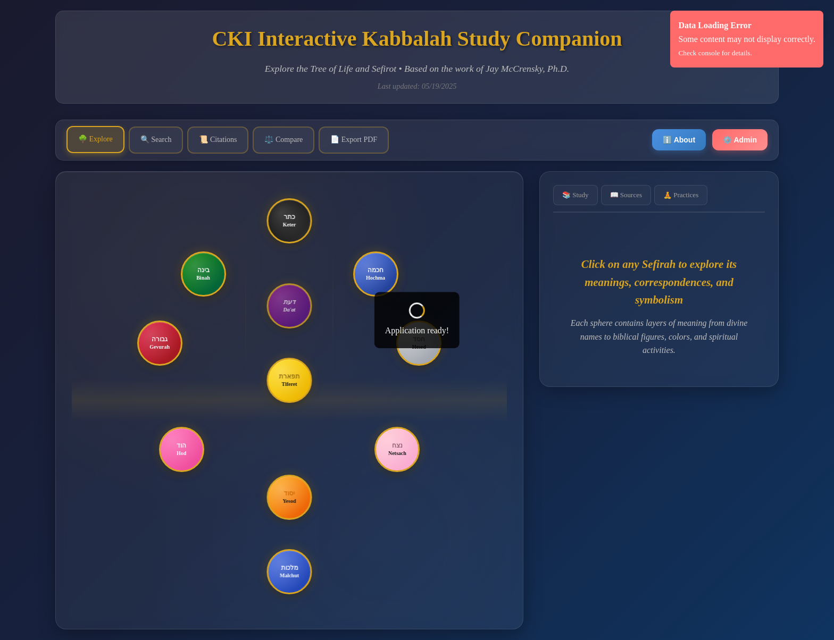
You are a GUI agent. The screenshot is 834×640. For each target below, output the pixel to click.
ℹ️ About (679, 140)
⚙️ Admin (740, 140)
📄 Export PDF (353, 140)
